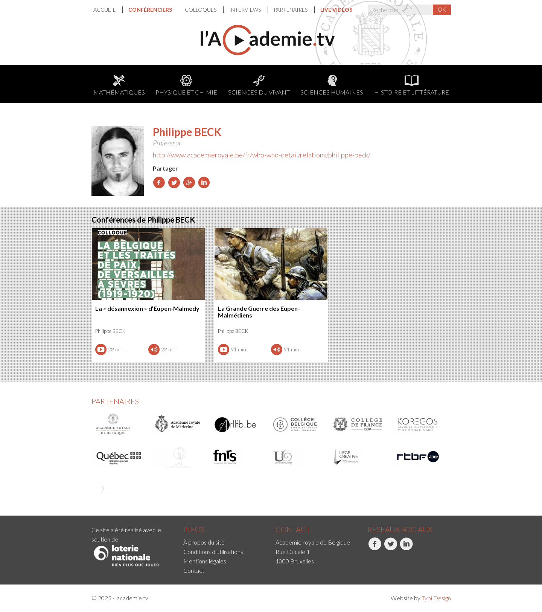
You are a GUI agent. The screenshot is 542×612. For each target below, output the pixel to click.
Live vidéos (336, 9)
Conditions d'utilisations (213, 551)
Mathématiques (119, 85)
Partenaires (291, 9)
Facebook (375, 548)
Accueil (105, 9)
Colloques (201, 9)
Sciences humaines (331, 85)
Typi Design (436, 597)
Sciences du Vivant (259, 85)
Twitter (390, 548)
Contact (193, 570)
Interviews (245, 9)
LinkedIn (406, 548)
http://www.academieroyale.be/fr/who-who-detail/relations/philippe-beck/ (261, 155)
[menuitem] (108, 9)
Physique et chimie (186, 85)
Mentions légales (204, 561)
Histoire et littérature (411, 85)
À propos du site (204, 542)
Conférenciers (150, 9)
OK (442, 9)
